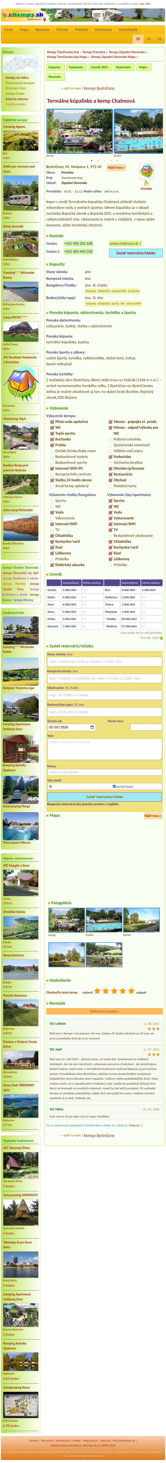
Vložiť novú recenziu (104, 1011)
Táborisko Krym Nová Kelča (17, 1245)
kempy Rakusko (96, 1455)
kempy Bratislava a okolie (20, 578)
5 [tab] (117, 161)
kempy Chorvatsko (151, 1451)
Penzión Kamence (15, 995)
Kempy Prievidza (94, 52)
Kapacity (54, 67)
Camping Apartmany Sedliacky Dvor (17, 1296)
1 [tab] (91, 161)
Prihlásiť (81, 29)
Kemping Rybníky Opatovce (14, 1345)
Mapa (24, 29)
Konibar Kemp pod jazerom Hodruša (15, 467)
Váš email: (54, 780)
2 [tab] (98, 161)
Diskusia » (135, 1125)
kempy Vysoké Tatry (20, 586)
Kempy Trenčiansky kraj (63, 52)
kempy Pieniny (14, 584)
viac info (145, 4)
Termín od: (54, 721)
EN (149, 39)
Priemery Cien (16, 88)
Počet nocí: (116, 721)
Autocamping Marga (16, 806)
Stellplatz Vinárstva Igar (18, 688)
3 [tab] (104, 161)
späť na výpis (72, 88)
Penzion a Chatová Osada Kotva (20, 1044)
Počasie (62, 29)
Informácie (103, 29)
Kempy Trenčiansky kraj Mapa (67, 57)
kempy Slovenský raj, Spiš (20, 573)
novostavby (95, 1451)
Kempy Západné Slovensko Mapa (113, 57)
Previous (49, 134)
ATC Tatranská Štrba (16, 1148)
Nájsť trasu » (116, 168)
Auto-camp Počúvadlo (18, 510)
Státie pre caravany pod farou (19, 169)
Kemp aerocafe (13, 226)
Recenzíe (43, 29)
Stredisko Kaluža (14, 912)
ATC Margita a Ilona (16, 866)
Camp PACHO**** (15, 317)
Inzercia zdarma (17, 99)
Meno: (52, 766)
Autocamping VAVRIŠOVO (20, 1195)
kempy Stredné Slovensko (20, 568)
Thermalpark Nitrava (16, 843)
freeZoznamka (16, 104)
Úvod (8, 29)
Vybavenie (76, 67)
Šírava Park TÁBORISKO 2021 (18, 1087)
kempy (124, 1451)
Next (160, 134)
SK (138, 39)
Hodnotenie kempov (20, 83)
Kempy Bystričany (99, 88)
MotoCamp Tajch (14, 419)
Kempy (33, 1440)
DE (160, 39)
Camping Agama (14, 127)
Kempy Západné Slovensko (127, 52)
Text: (50, 736)
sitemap (105, 1440)
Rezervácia (123, 67)
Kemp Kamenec (13, 955)
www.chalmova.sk (124, 243)
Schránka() (128, 29)
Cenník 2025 (99, 67)
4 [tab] (111, 161)
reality (26, 1451)
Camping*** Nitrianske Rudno (18, 275)
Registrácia (90, 1440)
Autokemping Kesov (16, 1387)
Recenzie (55, 77)
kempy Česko (15, 93)
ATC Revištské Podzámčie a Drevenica (20, 359)
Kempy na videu (17, 77)
